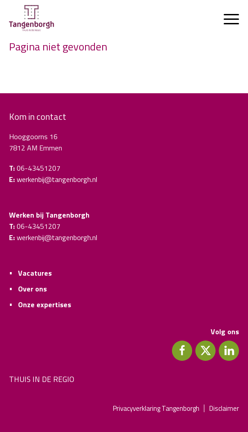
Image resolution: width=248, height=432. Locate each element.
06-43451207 (38, 168)
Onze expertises (44, 304)
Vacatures (35, 273)
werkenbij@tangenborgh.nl (57, 179)
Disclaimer (224, 408)
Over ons (32, 288)
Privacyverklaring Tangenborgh (156, 408)
